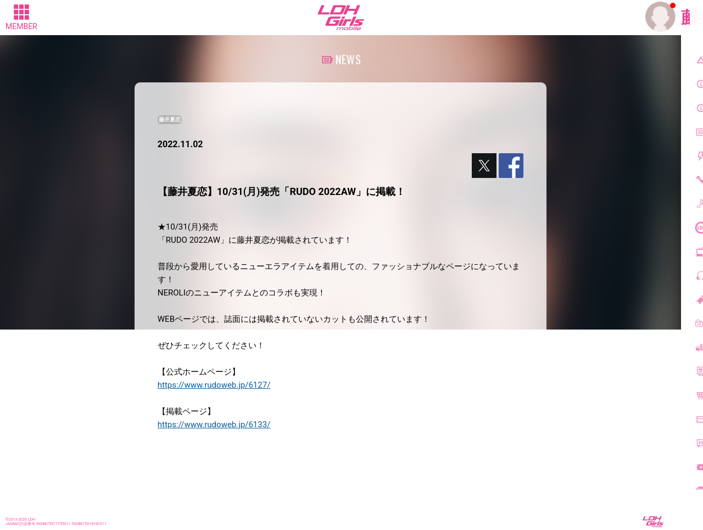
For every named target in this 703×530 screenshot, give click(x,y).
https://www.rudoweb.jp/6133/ (214, 424)
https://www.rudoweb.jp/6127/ (214, 385)
